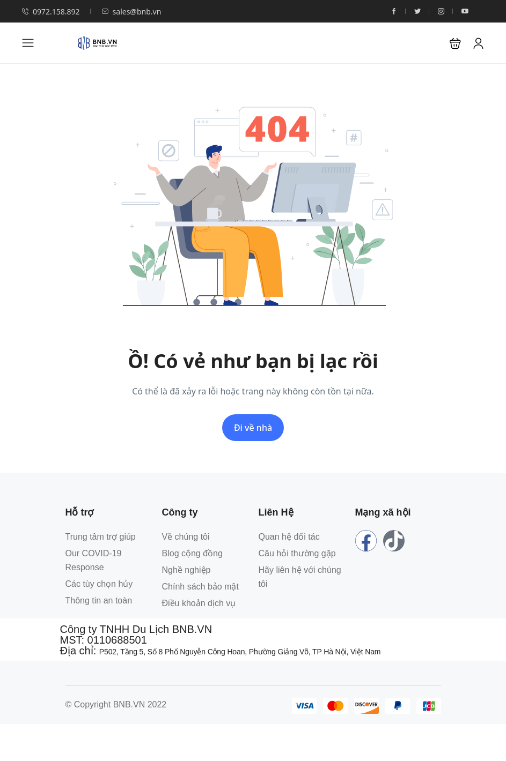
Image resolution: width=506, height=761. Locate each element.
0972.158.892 (50, 11)
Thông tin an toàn (99, 600)
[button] (455, 43)
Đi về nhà (253, 428)
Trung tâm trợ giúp (100, 536)
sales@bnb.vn (131, 11)
